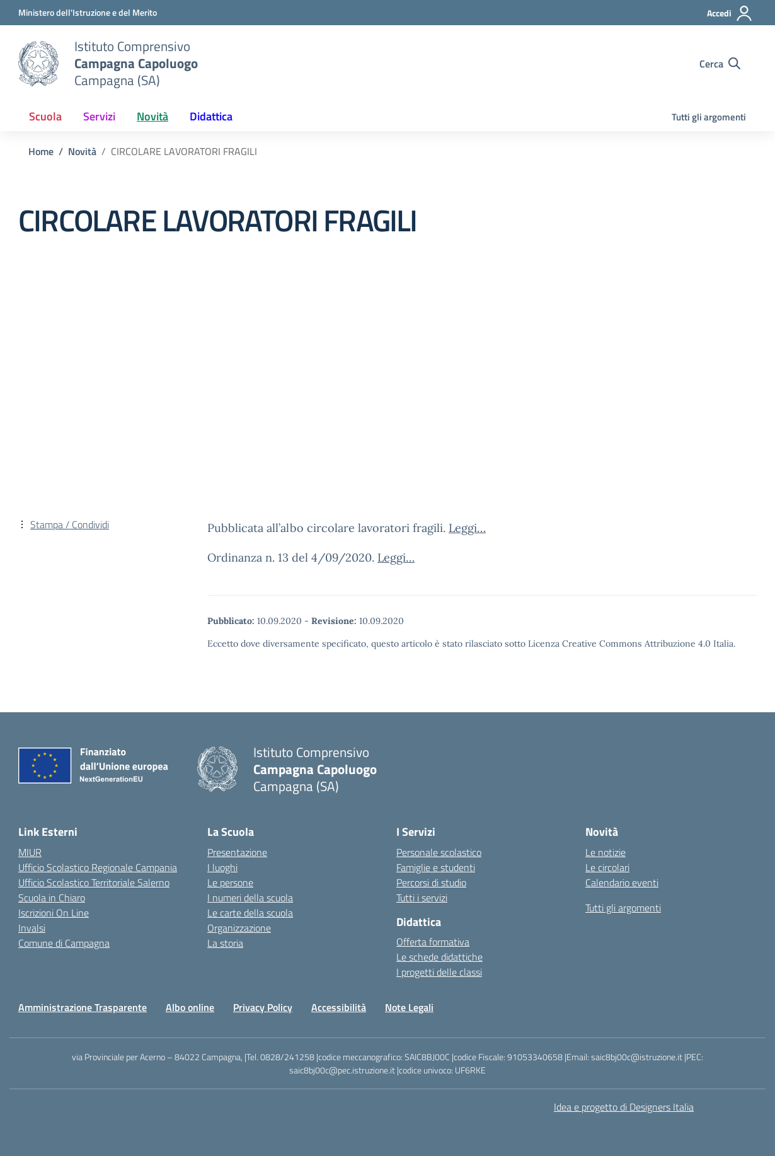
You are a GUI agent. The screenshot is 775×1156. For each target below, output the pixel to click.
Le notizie (605, 852)
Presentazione (237, 852)
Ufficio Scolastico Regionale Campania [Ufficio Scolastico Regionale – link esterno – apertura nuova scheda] (97, 867)
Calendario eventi (621, 882)
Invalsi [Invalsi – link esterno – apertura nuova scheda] (31, 927)
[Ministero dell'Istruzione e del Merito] (87, 12)
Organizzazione (239, 927)
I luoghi (222, 867)
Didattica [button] (211, 116)
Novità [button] (152, 116)
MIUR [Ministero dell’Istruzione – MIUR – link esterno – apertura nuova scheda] (30, 852)
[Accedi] (730, 13)
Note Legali (409, 1007)
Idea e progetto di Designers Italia (624, 1106)
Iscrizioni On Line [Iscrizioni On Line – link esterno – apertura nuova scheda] (53, 912)
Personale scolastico (438, 852)
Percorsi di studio (431, 882)
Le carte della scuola (250, 912)
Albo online (190, 1007)
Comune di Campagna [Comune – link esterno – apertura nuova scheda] (64, 943)
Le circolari (607, 867)
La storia (225, 943)
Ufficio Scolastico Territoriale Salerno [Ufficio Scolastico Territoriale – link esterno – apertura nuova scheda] (93, 882)
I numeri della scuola (250, 897)
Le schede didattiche (439, 956)
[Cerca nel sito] (720, 63)
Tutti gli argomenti (709, 117)
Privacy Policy (262, 1007)
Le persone (230, 882)
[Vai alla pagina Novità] (82, 151)
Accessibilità (338, 1007)
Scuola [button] (45, 116)
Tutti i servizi (421, 897)
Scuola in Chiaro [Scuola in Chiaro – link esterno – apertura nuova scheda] (51, 897)
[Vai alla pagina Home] (41, 151)
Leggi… (467, 528)
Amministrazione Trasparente (82, 1007)
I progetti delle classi (439, 972)
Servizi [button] (99, 116)
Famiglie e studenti (435, 867)
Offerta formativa (432, 941)
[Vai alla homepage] (38, 63)
